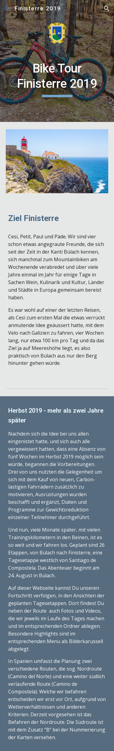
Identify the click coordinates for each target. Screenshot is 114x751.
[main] (57, 79)
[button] (7, 8)
